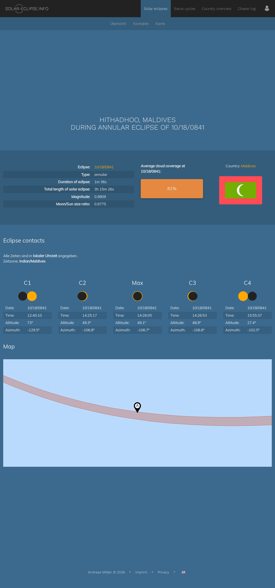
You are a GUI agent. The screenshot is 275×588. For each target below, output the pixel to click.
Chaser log (247, 8)
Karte (160, 23)
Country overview (216, 8)
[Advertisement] (137, 67)
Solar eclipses (156, 8)
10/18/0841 (104, 167)
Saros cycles (185, 8)
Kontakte (140, 23)
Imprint (141, 572)
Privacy (163, 572)
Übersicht (118, 23)
